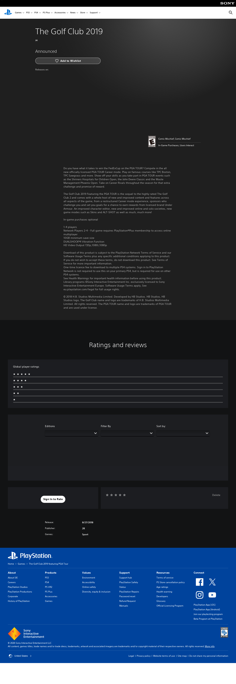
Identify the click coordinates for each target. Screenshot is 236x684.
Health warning (164, 591)
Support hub (125, 577)
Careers (12, 582)
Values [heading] (86, 572)
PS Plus (46, 12)
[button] (53, 499)
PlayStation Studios (18, 587)
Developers (162, 596)
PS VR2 (48, 587)
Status (122, 587)
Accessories (60, 12)
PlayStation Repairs (129, 591)
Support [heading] (124, 572)
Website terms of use (164, 655)
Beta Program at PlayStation (208, 618)
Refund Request (127, 601)
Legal (131, 655)
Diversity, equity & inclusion (96, 591)
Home (11, 563)
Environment (88, 577)
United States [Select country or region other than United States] (20, 656)
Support (94, 12)
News (72, 12)
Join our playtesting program (208, 614)
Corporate (13, 596)
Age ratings (162, 587)
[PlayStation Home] (8, 13)
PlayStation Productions (20, 591)
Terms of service (164, 577)
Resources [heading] (163, 572)
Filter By (106, 426)
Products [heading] (50, 572)
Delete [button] (216, 495)
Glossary (160, 601)
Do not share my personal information (208, 655)
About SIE (13, 577)
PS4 (36, 12)
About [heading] (12, 572)
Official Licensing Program (169, 605)
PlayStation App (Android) (207, 609)
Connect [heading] (199, 572)
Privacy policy (143, 655)
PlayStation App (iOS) (204, 604)
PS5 (28, 12)
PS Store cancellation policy (170, 582)
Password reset (127, 596)
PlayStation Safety (128, 582)
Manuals (123, 605)
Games (18, 12)
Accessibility (88, 582)
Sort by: (161, 426)
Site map (182, 655)
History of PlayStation (19, 601)
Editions (50, 426)
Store (82, 12)
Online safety (89, 587)
